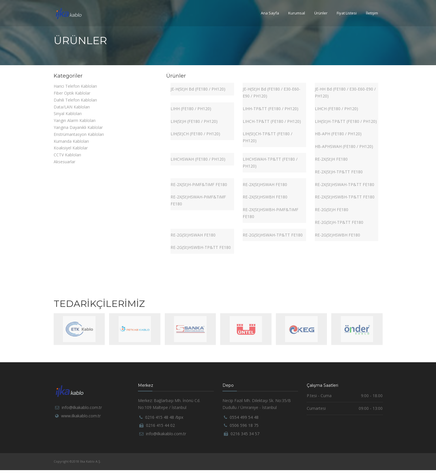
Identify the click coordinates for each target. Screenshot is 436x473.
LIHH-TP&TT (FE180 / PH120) (270, 108)
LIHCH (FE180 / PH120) (336, 108)
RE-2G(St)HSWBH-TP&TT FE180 (201, 247)
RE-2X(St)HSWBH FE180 (265, 197)
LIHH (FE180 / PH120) (191, 108)
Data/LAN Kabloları (72, 107)
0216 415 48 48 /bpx (164, 417)
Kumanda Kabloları (71, 141)
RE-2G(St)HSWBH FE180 (337, 235)
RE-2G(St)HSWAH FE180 (193, 235)
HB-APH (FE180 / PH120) (338, 133)
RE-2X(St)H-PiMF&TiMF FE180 (199, 184)
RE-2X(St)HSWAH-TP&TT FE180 (344, 184)
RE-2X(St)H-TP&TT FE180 (339, 171)
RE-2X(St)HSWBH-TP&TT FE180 (345, 197)
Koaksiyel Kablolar (71, 148)
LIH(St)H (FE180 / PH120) (194, 121)
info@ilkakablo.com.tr (82, 407)
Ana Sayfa (270, 13)
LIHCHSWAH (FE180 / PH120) (198, 159)
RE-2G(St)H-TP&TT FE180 (339, 222)
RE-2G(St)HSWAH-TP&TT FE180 (273, 235)
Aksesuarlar (64, 161)
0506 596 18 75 (244, 425)
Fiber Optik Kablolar (72, 93)
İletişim (372, 13)
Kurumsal (296, 13)
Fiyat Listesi (347, 13)
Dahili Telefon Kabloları (75, 100)
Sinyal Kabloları (68, 113)
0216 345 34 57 (245, 433)
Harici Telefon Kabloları (75, 86)
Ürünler (321, 13)
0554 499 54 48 (244, 417)
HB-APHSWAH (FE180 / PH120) (344, 146)
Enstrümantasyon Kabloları (79, 134)
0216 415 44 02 (160, 425)
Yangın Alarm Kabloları (75, 120)
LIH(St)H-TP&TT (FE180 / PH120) (346, 121)
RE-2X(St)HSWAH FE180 (265, 184)
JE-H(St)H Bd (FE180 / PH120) (198, 89)
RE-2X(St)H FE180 (331, 159)
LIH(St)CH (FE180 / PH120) (195, 133)
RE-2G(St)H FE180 (331, 209)
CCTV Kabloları (67, 154)
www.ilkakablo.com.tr (81, 415)
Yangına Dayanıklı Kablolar (78, 127)
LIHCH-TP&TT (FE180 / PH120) (272, 121)
